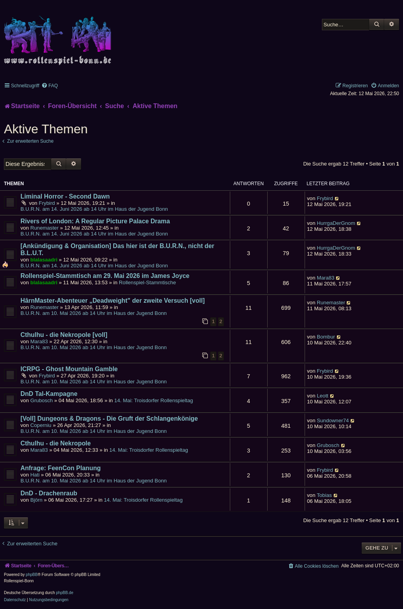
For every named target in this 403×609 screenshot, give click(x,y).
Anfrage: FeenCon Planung (60, 468)
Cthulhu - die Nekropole (55, 443)
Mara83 (326, 278)
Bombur (326, 337)
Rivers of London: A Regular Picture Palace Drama (95, 221)
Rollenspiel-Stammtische (147, 282)
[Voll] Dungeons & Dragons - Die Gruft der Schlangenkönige (109, 418)
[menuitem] (49, 86)
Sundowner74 (333, 420)
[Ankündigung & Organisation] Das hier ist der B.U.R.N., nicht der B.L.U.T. (117, 249)
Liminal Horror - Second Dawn (65, 196)
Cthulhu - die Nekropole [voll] (63, 334)
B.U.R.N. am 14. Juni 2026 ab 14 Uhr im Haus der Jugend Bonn (94, 209)
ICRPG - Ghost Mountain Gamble (69, 369)
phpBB (32, 574)
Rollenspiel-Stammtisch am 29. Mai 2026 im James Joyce (104, 275)
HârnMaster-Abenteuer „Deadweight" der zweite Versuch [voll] (112, 300)
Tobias (324, 495)
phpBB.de (64, 593)
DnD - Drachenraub (48, 493)
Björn (36, 500)
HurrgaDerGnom (336, 223)
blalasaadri (43, 260)
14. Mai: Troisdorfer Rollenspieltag (153, 400)
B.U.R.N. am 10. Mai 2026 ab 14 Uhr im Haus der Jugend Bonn (93, 313)
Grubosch (41, 400)
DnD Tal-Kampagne (49, 393)
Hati (34, 475)
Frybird (47, 203)
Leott (322, 396)
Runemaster (44, 228)
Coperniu (41, 425)
